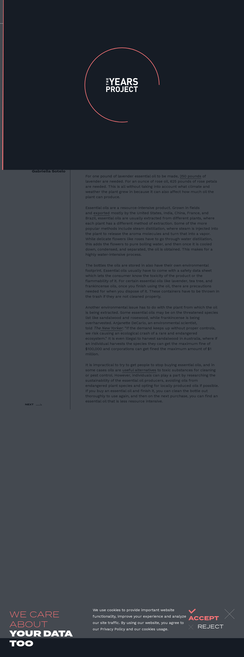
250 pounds (190, 176)
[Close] (230, 614)
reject (206, 627)
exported (101, 213)
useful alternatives (139, 370)
